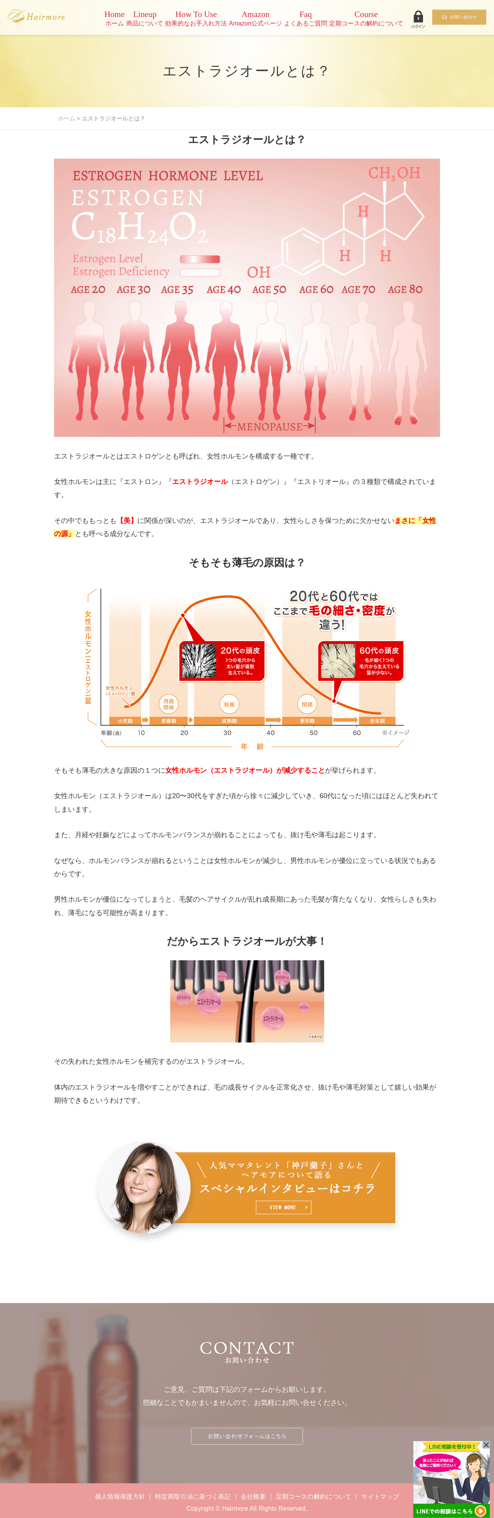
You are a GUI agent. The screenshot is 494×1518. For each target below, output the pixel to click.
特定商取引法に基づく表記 (193, 1496)
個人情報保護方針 (120, 1496)
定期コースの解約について (314, 1496)
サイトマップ (380, 1496)
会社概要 (253, 1496)
